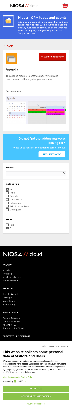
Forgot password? (11, 281)
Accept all (36, 389)
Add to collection (52, 56)
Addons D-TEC (9, 325)
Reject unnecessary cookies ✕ (55, 346)
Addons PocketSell (11, 321)
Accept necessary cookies (36, 396)
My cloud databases (12, 277)
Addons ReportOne (11, 318)
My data (6, 270)
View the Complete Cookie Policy (18, 377)
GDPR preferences (36, 404)
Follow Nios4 (9, 304)
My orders (7, 274)
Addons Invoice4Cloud (13, 328)
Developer (7, 298)
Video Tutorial (9, 301)
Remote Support (10, 294)
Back (8, 46)
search (64, 173)
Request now (52, 154)
